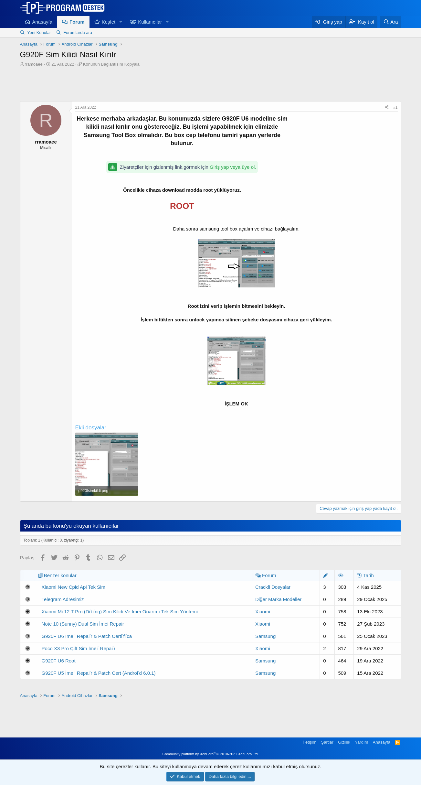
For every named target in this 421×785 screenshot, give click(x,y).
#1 (395, 107)
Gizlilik (344, 742)
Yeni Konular (39, 32)
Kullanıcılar (150, 22)
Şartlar (327, 742)
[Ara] (390, 22)
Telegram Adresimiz (63, 599)
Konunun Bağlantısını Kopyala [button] (111, 64)
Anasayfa (42, 22)
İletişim (309, 742)
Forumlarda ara (77, 32)
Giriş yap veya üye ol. (233, 167)
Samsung (265, 636)
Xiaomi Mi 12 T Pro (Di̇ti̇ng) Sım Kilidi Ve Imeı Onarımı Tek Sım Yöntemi (120, 611)
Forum (77, 22)
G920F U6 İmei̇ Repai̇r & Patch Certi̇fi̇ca (87, 636)
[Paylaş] (387, 107)
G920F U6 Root (59, 660)
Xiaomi (262, 611)
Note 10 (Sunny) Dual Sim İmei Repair (83, 624)
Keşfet (109, 22)
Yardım (361, 742)
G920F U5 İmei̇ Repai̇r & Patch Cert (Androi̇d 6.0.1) (99, 673)
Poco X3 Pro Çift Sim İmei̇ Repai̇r (79, 648)
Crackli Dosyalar (272, 587)
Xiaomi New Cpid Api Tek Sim (73, 587)
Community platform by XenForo (211, 754)
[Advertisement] (210, 85)
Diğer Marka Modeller (278, 599)
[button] (120, 22)
